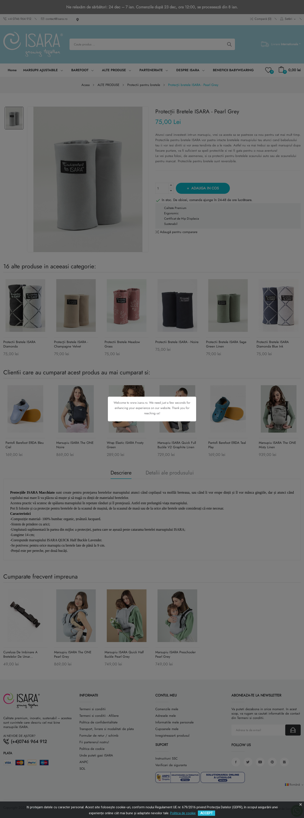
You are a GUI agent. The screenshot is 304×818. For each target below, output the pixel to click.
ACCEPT (206, 813)
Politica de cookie (183, 813)
